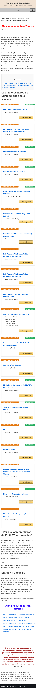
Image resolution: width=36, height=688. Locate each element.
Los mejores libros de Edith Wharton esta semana (17, 83)
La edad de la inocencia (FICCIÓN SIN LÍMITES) (16, 193)
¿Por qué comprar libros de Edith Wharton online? (17, 85)
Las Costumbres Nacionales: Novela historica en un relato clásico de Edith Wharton (16, 472)
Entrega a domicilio (8, 87)
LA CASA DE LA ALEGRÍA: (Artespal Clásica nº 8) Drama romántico (16, 131)
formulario (18, 666)
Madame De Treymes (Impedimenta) (15, 494)
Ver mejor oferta (26, 117)
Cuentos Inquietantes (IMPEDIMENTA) (16, 314)
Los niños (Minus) (9, 449)
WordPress (21, 686)
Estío (5, 429)
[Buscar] (18, 10)
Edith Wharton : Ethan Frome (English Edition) (16, 215)
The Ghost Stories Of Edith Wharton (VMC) (16, 408)
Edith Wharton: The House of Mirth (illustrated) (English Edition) (15, 255)
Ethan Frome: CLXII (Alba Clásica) (15, 109)
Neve (3, 686)
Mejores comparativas (18, 18)
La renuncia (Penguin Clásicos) (14, 171)
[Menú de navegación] (32, 10)
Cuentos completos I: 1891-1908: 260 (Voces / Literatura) (16, 344)
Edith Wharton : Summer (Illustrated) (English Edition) (16, 295)
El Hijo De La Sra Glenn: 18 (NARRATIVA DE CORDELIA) (17, 386)
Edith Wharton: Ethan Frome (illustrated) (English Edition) (17, 235)
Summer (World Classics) (12, 365)
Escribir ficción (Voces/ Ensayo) (14, 151)
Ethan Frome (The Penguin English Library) (15, 515)
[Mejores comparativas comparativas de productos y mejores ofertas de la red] (18, 4)
